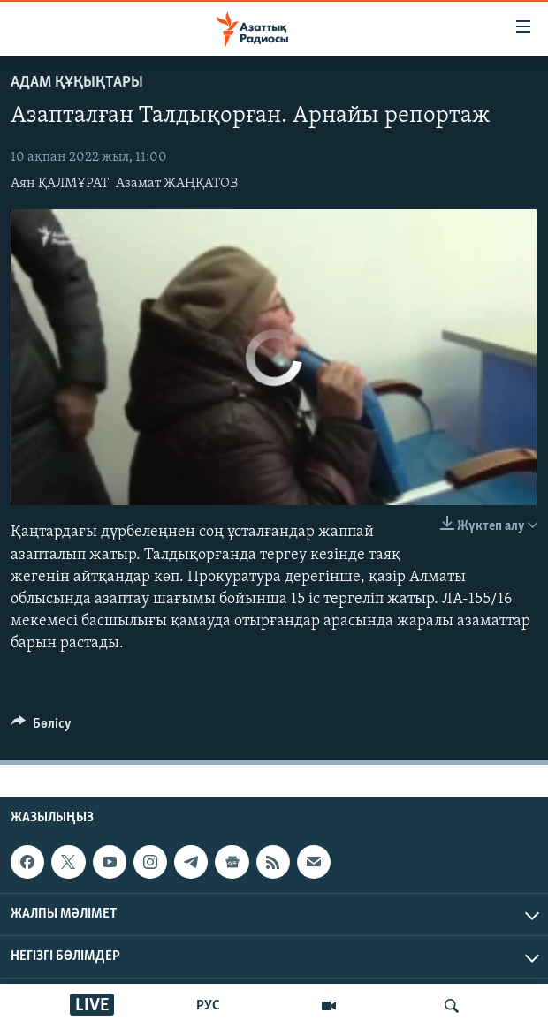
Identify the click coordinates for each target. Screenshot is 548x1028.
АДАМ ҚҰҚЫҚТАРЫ (77, 82)
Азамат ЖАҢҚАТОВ (177, 184)
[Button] (41, 728)
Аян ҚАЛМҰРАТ (60, 184)
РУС (208, 1006)
